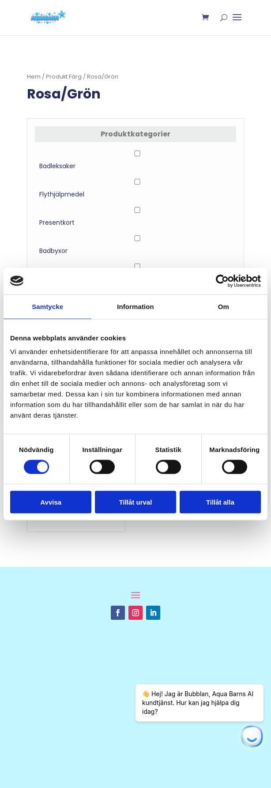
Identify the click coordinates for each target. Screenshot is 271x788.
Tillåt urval (135, 502)
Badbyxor (53, 250)
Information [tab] (135, 306)
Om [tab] (223, 306)
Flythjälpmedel (61, 194)
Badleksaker (57, 166)
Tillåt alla (220, 502)
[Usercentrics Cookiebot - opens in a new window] (222, 280)
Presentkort (57, 222)
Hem (34, 76)
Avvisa (50, 502)
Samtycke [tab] (47, 306)
